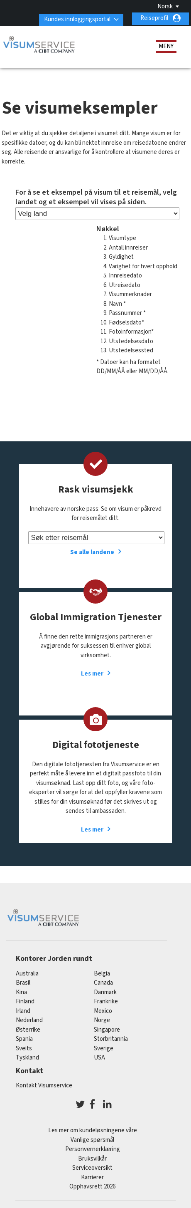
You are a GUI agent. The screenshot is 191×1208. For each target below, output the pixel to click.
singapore (107, 1028)
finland (25, 1000)
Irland (23, 1009)
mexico (103, 1009)
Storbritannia (111, 1037)
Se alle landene (92, 551)
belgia (102, 972)
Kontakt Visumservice (44, 1083)
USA (99, 1056)
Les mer (92, 672)
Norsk (165, 6)
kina (21, 991)
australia (27, 972)
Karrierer (92, 1175)
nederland (29, 1019)
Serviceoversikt (92, 1166)
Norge (102, 1019)
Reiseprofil (154, 18)
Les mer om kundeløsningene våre (92, 1129)
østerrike (28, 1028)
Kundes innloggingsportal (75, 18)
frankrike (106, 1000)
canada (103, 981)
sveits (24, 1047)
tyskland (27, 1056)
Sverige (103, 1047)
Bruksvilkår (92, 1157)
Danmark (105, 991)
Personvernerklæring (92, 1148)
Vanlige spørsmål (92, 1138)
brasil (23, 981)
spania (24, 1037)
